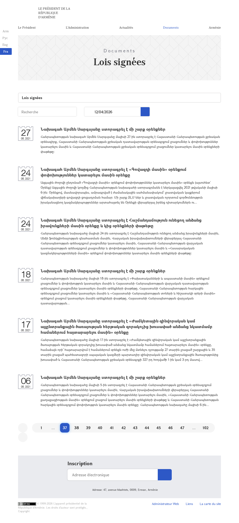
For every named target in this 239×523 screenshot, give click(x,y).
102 (206, 428)
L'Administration (77, 28)
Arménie (215, 28)
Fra (5, 51)
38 (76, 428)
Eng (4, 44)
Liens (189, 505)
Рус (4, 38)
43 (135, 428)
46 (170, 428)
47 (182, 428)
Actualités (126, 28)
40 (100, 428)
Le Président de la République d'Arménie (54, 13)
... (89, 113)
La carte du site (210, 505)
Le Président (27, 28)
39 (88, 428)
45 (158, 428)
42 (123, 428)
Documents (171, 28)
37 (65, 428)
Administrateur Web (165, 505)
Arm (5, 31)
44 (147, 428)
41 (112, 428)
